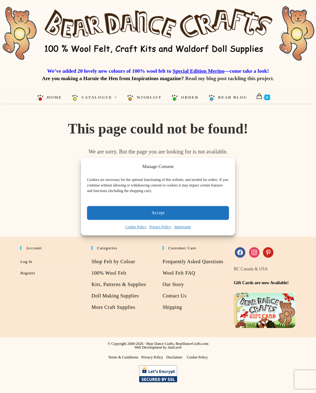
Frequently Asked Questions (193, 261)
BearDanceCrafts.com (192, 344)
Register (27, 273)
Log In (26, 262)
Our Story (173, 284)
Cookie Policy (135, 227)
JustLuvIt (174, 348)
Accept (158, 212)
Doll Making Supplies (115, 296)
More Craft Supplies (113, 307)
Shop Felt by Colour (113, 261)
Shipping (172, 307)
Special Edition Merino (198, 71)
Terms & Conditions (123, 357)
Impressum (182, 227)
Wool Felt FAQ (179, 273)
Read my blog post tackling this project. (229, 78)
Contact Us (175, 296)
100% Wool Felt (109, 273)
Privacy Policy (160, 227)
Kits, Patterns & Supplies (119, 284)
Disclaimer (174, 357)
